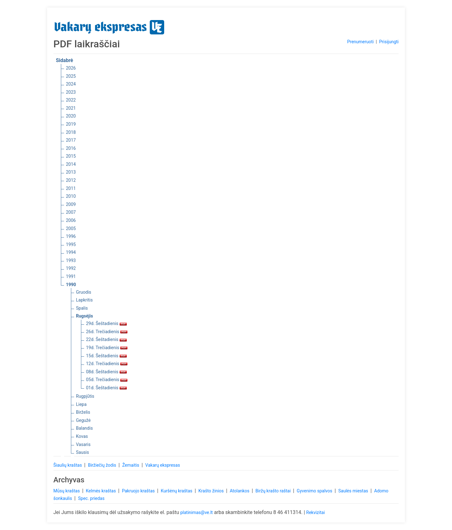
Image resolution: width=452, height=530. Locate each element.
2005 (71, 228)
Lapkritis (84, 299)
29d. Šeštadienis (106, 323)
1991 (71, 276)
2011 (71, 188)
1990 (71, 284)
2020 (71, 115)
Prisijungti (389, 41)
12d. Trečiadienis (106, 363)
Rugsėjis (84, 315)
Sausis (82, 452)
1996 (71, 236)
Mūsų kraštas (67, 490)
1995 (71, 244)
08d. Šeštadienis (106, 371)
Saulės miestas (353, 490)
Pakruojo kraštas (139, 490)
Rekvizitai (315, 512)
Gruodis (83, 292)
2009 (71, 204)
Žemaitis (131, 465)
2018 (71, 132)
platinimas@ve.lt (196, 512)
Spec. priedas (91, 498)
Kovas (82, 436)
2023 (71, 92)
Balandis (84, 428)
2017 (71, 140)
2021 (71, 108)
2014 (71, 164)
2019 (71, 124)
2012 (71, 180)
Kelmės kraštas (101, 490)
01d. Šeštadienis (106, 387)
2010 (71, 196)
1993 (71, 260)
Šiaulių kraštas (68, 465)
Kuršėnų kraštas (177, 490)
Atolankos (240, 490)
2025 (71, 76)
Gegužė (83, 420)
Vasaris (83, 444)
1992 (71, 268)
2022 (71, 99)
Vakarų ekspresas (162, 465)
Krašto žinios (211, 490)
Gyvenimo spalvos (315, 490)
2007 (71, 212)
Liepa (81, 404)
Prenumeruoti (360, 41)
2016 (71, 148)
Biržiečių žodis (102, 465)
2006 (71, 220)
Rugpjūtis (85, 396)
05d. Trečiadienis (106, 379)
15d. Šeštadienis (106, 355)
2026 (71, 68)
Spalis (82, 308)
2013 (71, 172)
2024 (71, 84)
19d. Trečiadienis (106, 347)
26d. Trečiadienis (106, 331)
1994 (71, 252)
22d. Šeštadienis (106, 339)
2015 (71, 156)
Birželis (83, 412)
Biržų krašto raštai (274, 490)
